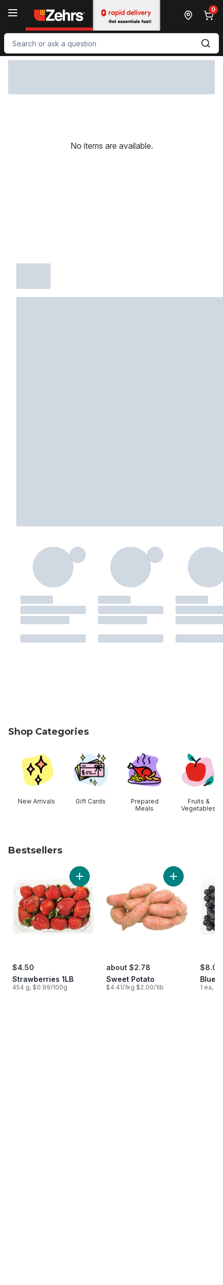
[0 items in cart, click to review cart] (211, 15)
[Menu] (13, 12)
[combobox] (111, 43)
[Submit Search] (206, 43)
